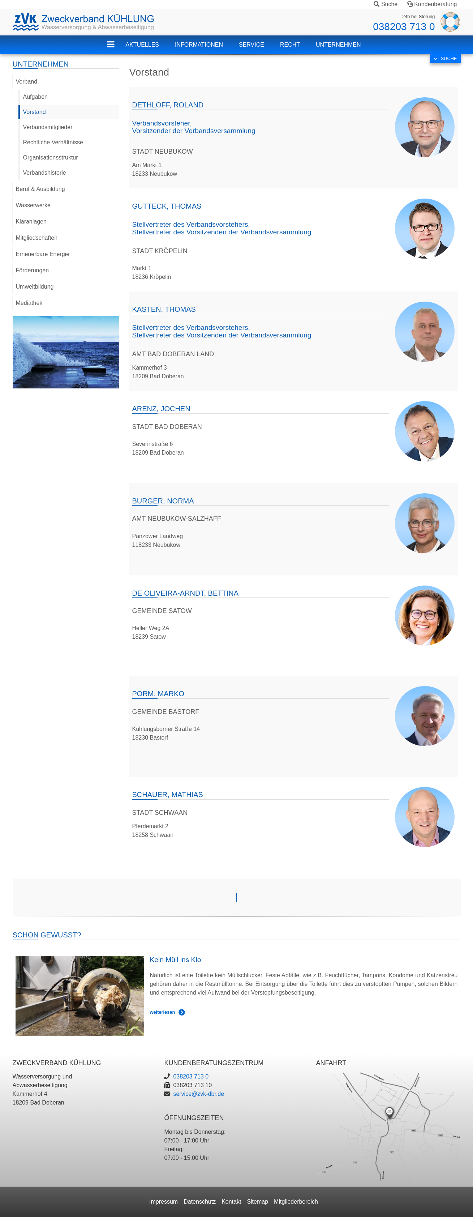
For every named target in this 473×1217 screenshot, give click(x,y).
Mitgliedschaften (37, 238)
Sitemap (257, 1202)
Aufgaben (35, 97)
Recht (290, 45)
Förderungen (32, 270)
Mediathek (29, 303)
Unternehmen (338, 45)
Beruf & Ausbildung (40, 189)
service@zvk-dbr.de (198, 1094)
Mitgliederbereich (296, 1202)
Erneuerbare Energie (43, 254)
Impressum (163, 1202)
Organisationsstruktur (50, 157)
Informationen (199, 45)
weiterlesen (162, 1012)
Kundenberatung (432, 4)
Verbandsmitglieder (48, 127)
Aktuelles (142, 45)
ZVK (116, 49)
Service (251, 45)
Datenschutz (200, 1202)
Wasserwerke (33, 205)
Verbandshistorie (44, 173)
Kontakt (231, 1202)
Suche (385, 4)
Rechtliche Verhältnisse (53, 142)
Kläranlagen (31, 221)
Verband (27, 81)
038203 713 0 (404, 26)
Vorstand (34, 112)
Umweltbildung (35, 287)
